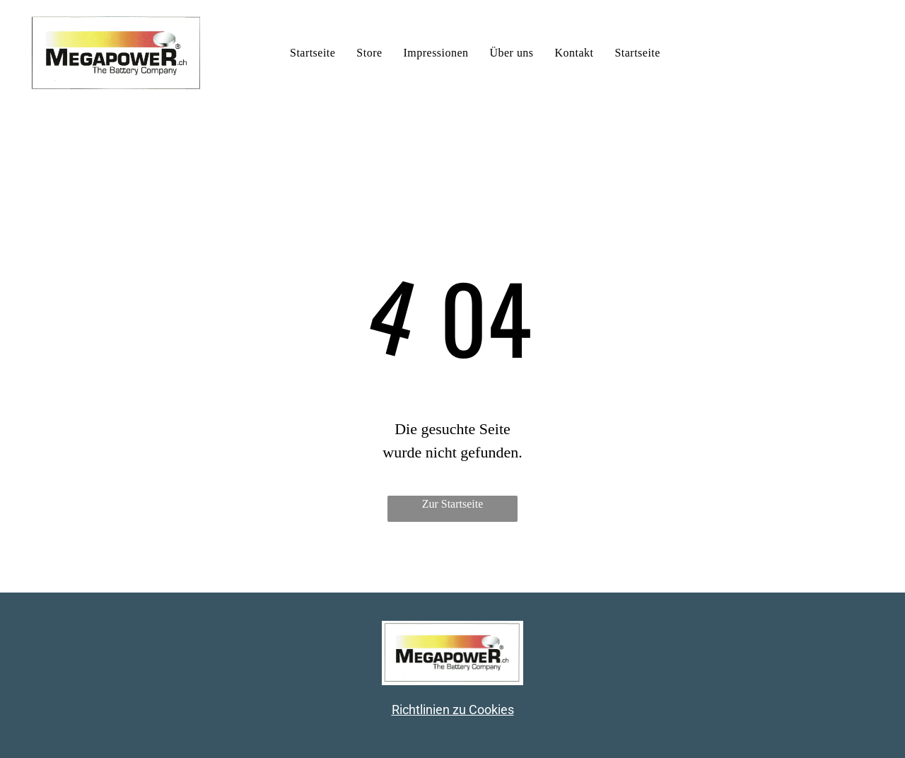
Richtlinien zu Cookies (453, 709)
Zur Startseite (453, 504)
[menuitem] (312, 53)
